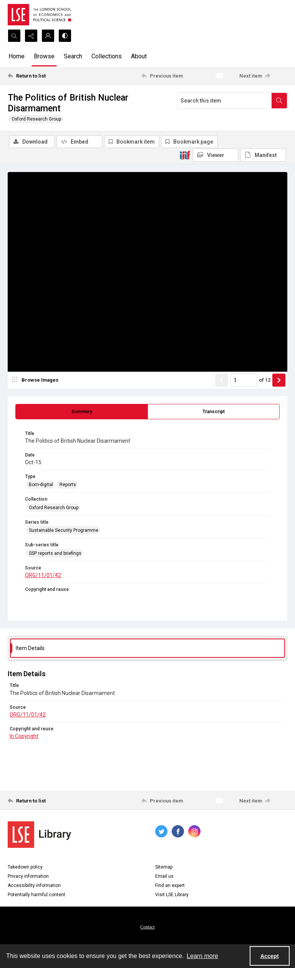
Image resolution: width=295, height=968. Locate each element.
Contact (147, 927)
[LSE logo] (39, 14)
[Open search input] (14, 36)
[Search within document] (279, 100)
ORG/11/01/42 (43, 575)
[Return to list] (44, 75)
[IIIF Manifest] (263, 155)
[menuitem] (147, 926)
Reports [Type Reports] (68, 484)
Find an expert (170, 885)
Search (73, 56)
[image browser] (36, 380)
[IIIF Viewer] (215, 155)
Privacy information (28, 876)
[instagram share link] (194, 831)
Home (16, 56)
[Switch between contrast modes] (65, 36)
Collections (106, 56)
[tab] (82, 411)
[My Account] (48, 36)
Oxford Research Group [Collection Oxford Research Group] (53, 507)
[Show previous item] (221, 380)
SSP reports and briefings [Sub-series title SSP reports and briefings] (55, 553)
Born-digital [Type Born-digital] (41, 484)
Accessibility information (34, 885)
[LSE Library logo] (39, 834)
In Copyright (24, 736)
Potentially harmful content (36, 894)
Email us (164, 876)
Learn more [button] (202, 956)
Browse (44, 56)
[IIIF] (185, 154)
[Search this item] (224, 100)
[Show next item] (278, 380)
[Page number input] (243, 380)
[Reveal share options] (31, 36)
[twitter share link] (161, 831)
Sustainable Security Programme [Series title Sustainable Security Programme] (63, 530)
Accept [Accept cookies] (269, 956)
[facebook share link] (178, 831)
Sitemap (163, 867)
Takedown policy (25, 867)
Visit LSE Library (172, 894)
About (139, 56)
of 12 (264, 380)
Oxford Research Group (36, 119)
